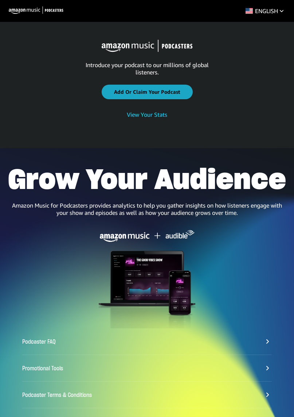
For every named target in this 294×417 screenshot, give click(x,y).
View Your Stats (147, 114)
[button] (147, 92)
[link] (147, 115)
